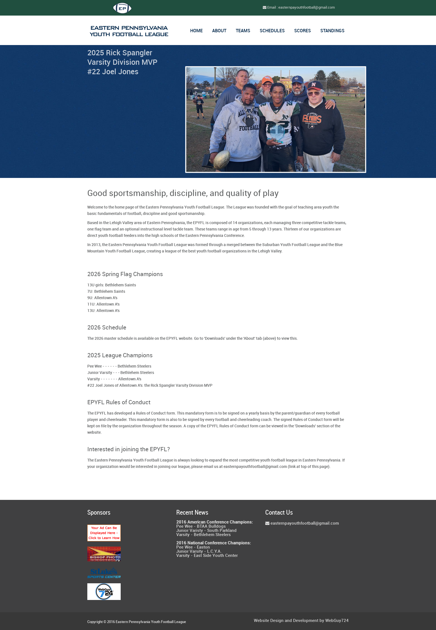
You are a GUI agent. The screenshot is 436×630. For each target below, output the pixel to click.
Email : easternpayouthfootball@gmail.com (299, 7)
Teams (243, 31)
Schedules (272, 31)
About (219, 31)
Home (196, 31)
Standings (332, 31)
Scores (302, 31)
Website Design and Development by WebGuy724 (301, 621)
